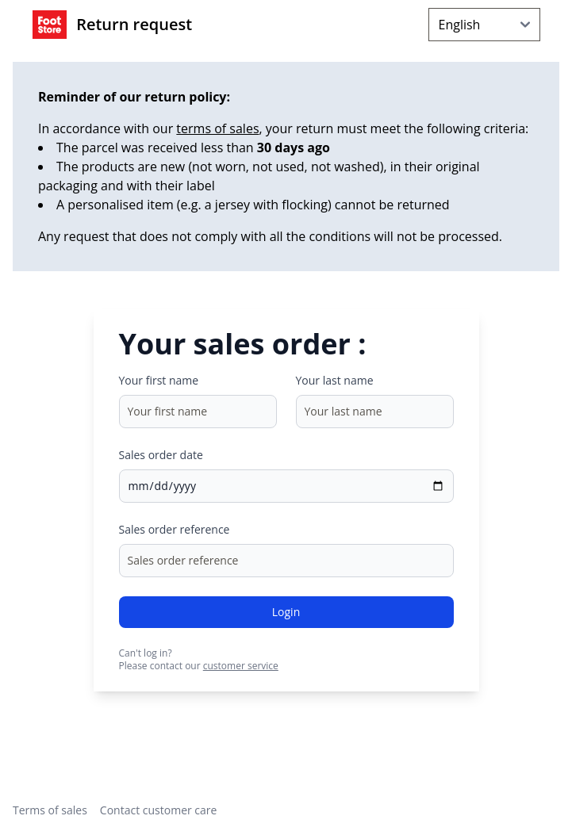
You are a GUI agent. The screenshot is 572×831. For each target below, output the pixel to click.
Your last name (335, 380)
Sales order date (161, 454)
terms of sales (217, 128)
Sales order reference (174, 529)
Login (286, 611)
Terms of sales (50, 810)
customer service (240, 665)
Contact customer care (158, 810)
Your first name (159, 380)
